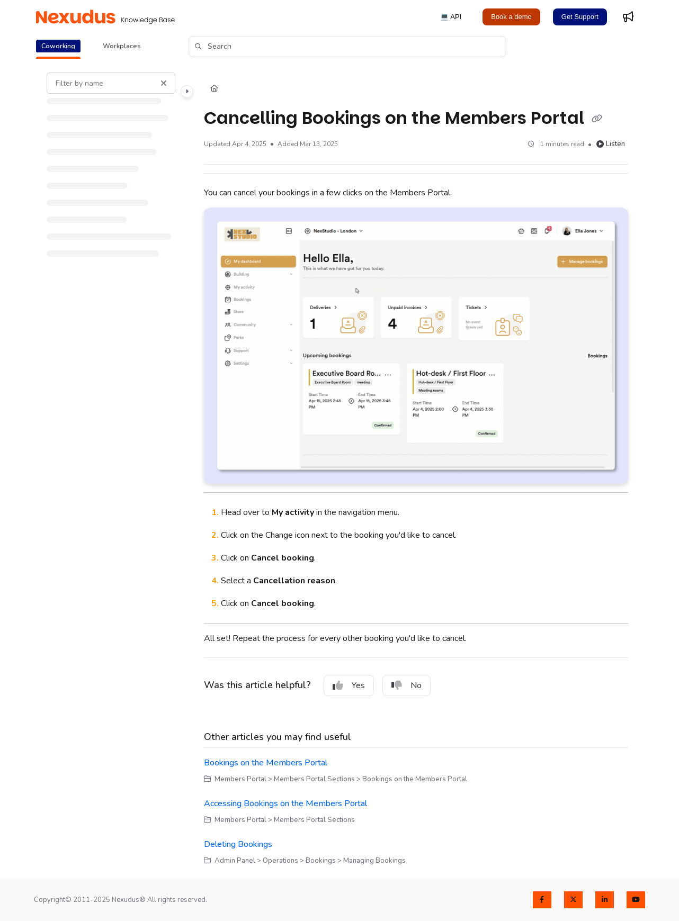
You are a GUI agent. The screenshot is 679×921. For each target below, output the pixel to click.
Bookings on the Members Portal (265, 763)
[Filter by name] (111, 83)
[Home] (214, 89)
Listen (610, 144)
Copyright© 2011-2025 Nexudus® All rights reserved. (120, 900)
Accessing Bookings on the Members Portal (285, 803)
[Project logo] (105, 17)
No (406, 685)
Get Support (579, 17)
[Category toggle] (187, 91)
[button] (347, 46)
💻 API (450, 17)
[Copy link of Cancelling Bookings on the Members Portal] (596, 119)
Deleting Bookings (238, 844)
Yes (349, 685)
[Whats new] (628, 16)
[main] (416, 469)
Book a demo (511, 17)
